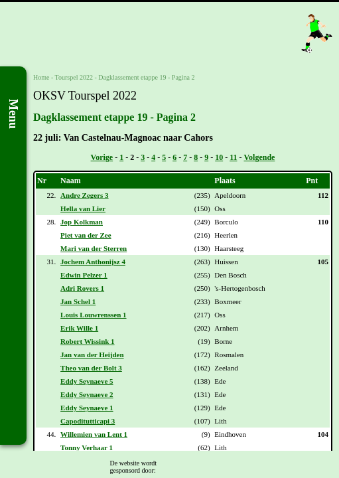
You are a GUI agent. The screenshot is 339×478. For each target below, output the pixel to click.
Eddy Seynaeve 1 (86, 408)
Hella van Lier (82, 208)
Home (41, 77)
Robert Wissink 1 (87, 341)
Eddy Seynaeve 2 (86, 394)
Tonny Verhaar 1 (86, 447)
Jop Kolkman (81, 222)
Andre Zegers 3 (84, 195)
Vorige (102, 157)
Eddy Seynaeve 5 (86, 381)
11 (233, 157)
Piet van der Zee (85, 235)
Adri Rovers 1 (82, 288)
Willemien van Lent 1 (93, 434)
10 (219, 157)
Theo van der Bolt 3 (91, 368)
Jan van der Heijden (91, 354)
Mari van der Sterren (93, 248)
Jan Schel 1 (78, 301)
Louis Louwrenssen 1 (93, 315)
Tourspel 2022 (74, 77)
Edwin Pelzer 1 (83, 275)
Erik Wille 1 (79, 328)
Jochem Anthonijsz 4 (92, 262)
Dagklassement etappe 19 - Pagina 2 (146, 77)
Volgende (259, 157)
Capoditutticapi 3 (87, 421)
